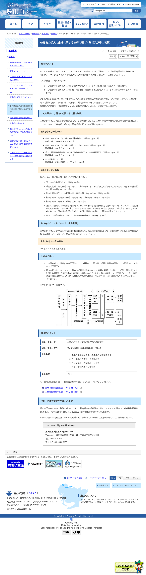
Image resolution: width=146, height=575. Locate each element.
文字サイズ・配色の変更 (110, 4)
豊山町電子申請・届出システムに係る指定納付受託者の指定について (21, 144)
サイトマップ (90, 4)
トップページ (24, 34)
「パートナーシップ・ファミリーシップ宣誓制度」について (21, 88)
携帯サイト (104, 485)
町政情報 (35, 34)
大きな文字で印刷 (127, 56)
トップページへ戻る (97, 478)
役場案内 (45, 34)
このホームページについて (127, 485)
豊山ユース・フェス (17, 71)
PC (119, 478)
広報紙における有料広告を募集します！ (21, 78)
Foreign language (132, 4)
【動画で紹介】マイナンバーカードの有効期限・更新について (21, 156)
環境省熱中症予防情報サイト (21, 118)
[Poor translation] (76, 532)
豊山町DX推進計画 (17, 123)
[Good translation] (66, 532)
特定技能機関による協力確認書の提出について (21, 64)
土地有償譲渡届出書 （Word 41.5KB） (63, 388)
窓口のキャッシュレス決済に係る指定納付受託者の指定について (21, 132)
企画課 (54, 34)
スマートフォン (131, 478)
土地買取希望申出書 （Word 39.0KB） (63, 392)
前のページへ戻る (75, 478)
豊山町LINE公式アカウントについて (20, 98)
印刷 (111, 56)
